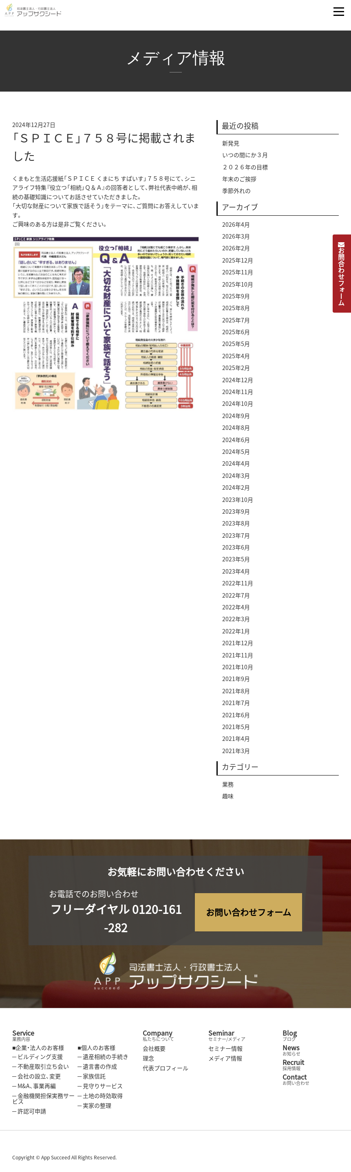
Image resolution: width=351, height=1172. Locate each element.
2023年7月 (236, 537)
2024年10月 (237, 406)
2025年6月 (236, 334)
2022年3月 (236, 621)
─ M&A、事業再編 (34, 1086)
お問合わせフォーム (341, 273)
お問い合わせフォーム (248, 912)
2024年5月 (236, 454)
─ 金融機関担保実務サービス (43, 1098)
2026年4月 (236, 226)
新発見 (230, 145)
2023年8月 (236, 525)
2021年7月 (236, 705)
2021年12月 (237, 645)
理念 (148, 1058)
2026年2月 (236, 250)
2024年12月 (237, 382)
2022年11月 (237, 585)
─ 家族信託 (91, 1076)
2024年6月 (236, 442)
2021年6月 (236, 717)
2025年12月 (237, 262)
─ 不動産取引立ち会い (40, 1066)
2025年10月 (237, 286)
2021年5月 (236, 729)
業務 (228, 786)
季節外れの (236, 193)
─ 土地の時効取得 (100, 1095)
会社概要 (154, 1048)
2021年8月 (236, 693)
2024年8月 (236, 430)
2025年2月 (236, 370)
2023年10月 (237, 501)
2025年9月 (236, 298)
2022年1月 (236, 633)
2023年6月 (236, 549)
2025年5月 (236, 346)
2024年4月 (236, 466)
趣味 (228, 798)
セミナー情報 (225, 1048)
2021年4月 (236, 741)
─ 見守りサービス (100, 1086)
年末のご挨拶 (239, 181)
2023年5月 (236, 561)
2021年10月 (237, 669)
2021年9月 (236, 681)
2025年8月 (236, 310)
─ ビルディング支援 (37, 1056)
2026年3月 (236, 238)
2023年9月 (236, 514)
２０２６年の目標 (245, 169)
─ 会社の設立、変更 (36, 1076)
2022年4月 (236, 609)
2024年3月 (236, 477)
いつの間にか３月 (245, 157)
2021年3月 (236, 753)
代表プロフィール (165, 1068)
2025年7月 (236, 322)
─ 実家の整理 (94, 1105)
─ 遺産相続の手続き (102, 1056)
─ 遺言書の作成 (97, 1066)
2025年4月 (236, 358)
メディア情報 (225, 1058)
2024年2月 (236, 490)
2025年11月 (237, 274)
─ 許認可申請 (29, 1111)
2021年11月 (237, 657)
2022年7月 (236, 597)
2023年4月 (236, 574)
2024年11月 (237, 394)
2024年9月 (236, 418)
